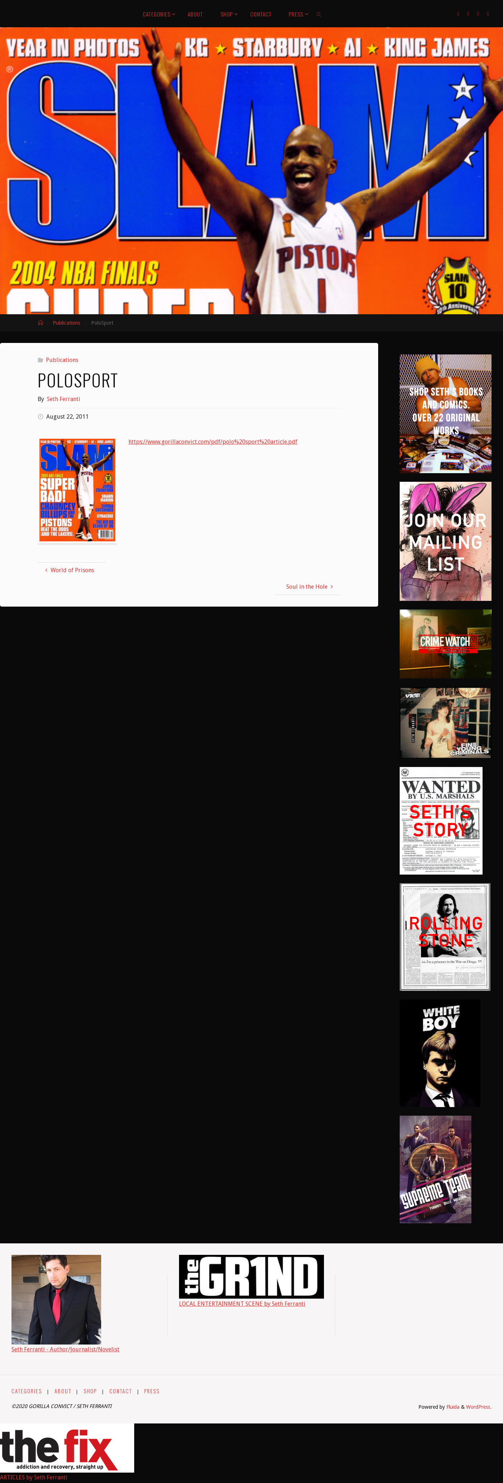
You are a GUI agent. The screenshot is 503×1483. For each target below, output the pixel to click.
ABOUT (63, 1391)
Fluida (452, 1407)
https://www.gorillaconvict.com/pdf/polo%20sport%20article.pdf (212, 441)
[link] (319, 13)
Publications (66, 323)
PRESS (152, 1391)
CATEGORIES (26, 1391)
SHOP (90, 1391)
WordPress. (479, 1407)
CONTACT (120, 1391)
